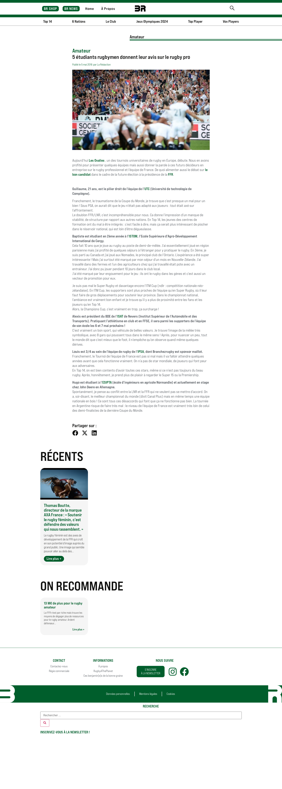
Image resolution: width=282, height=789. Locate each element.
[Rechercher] (44, 723)
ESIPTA (107, 382)
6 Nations (78, 21)
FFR (170, 174)
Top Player (195, 21)
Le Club (111, 21)
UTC (147, 189)
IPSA (141, 351)
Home (89, 8)
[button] (75, 433)
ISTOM (133, 236)
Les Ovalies (97, 160)
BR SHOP (50, 8)
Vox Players (231, 21)
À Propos (108, 8)
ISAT (120, 316)
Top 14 (47, 21)
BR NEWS (71, 8)
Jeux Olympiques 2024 (152, 21)
